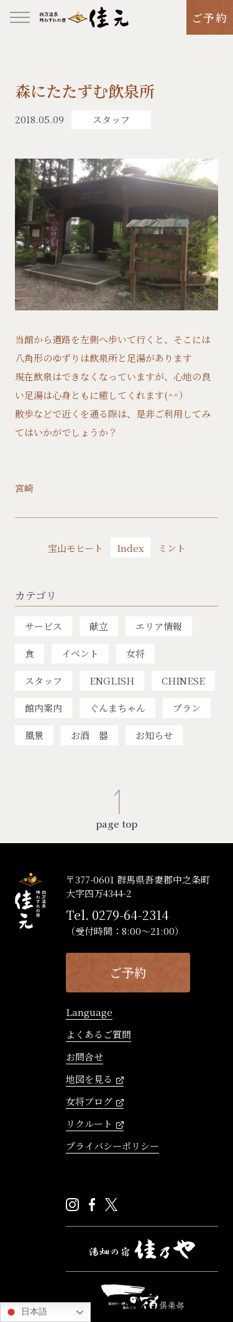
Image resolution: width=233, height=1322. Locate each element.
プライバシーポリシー (112, 1146)
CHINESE (183, 680)
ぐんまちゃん (117, 707)
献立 (98, 626)
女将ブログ (89, 1102)
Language (89, 1012)
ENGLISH (111, 680)
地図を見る (89, 1079)
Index (130, 547)
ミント (172, 548)
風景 (34, 735)
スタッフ (43, 680)
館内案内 (43, 707)
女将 (135, 653)
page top (116, 822)
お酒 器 (89, 735)
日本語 (25, 1312)
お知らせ (154, 735)
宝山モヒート (75, 548)
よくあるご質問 (98, 1035)
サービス (43, 626)
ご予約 (209, 17)
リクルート (89, 1124)
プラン (187, 707)
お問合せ (84, 1057)
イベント (80, 653)
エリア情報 (158, 626)
